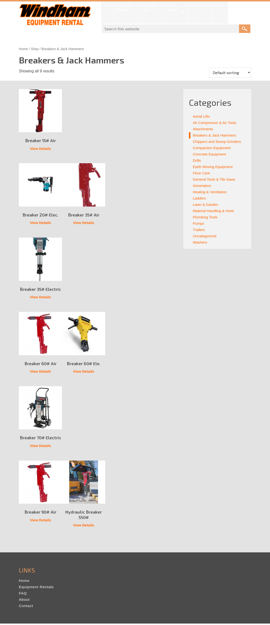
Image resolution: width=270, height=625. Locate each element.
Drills (197, 160)
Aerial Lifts (202, 116)
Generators (202, 186)
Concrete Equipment (210, 154)
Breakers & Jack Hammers (216, 135)
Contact (26, 607)
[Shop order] (230, 72)
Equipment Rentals (37, 588)
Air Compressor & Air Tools (216, 123)
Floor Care (202, 173)
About (24, 601)
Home (23, 49)
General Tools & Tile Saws (215, 179)
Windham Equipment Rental (55, 16)
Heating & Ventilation (211, 192)
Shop (35, 49)
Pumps (199, 223)
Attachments (203, 129)
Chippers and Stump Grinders (218, 141)
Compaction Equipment (213, 148)
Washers (200, 242)
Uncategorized (205, 236)
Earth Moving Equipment (214, 167)
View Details (40, 149)
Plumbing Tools (206, 217)
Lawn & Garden (206, 204)
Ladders (200, 198)
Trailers (199, 230)
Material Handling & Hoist (215, 211)
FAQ (23, 595)
